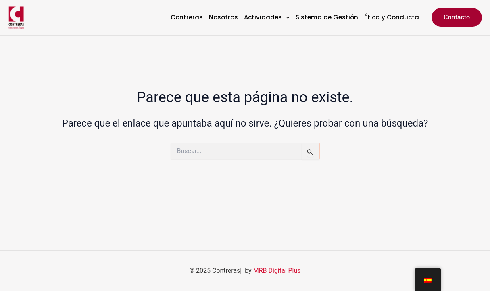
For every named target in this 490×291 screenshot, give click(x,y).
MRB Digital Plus (277, 270)
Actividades (267, 18)
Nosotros (223, 17)
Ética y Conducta (391, 17)
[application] (286, 18)
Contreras (187, 17)
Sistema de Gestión (327, 17)
